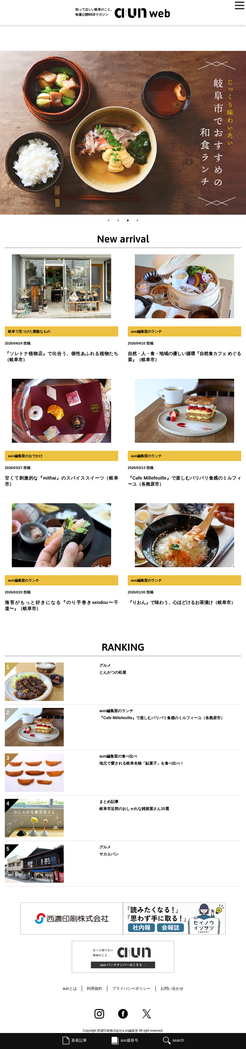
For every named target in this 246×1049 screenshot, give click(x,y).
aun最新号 (129, 1040)
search (178, 1040)
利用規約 (94, 988)
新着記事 (79, 1040)
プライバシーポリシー (131, 988)
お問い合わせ (172, 988)
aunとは (69, 988)
